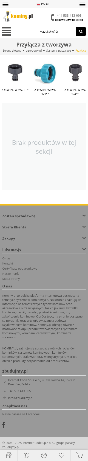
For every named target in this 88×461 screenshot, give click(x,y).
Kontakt (7, 263)
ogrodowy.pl (34, 51)
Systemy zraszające (58, 51)
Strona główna (12, 51)
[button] (5, 4)
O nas (6, 258)
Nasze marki (11, 273)
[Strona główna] (8, 455)
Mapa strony (11, 279)
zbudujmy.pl (10, 447)
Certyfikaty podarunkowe (19, 268)
